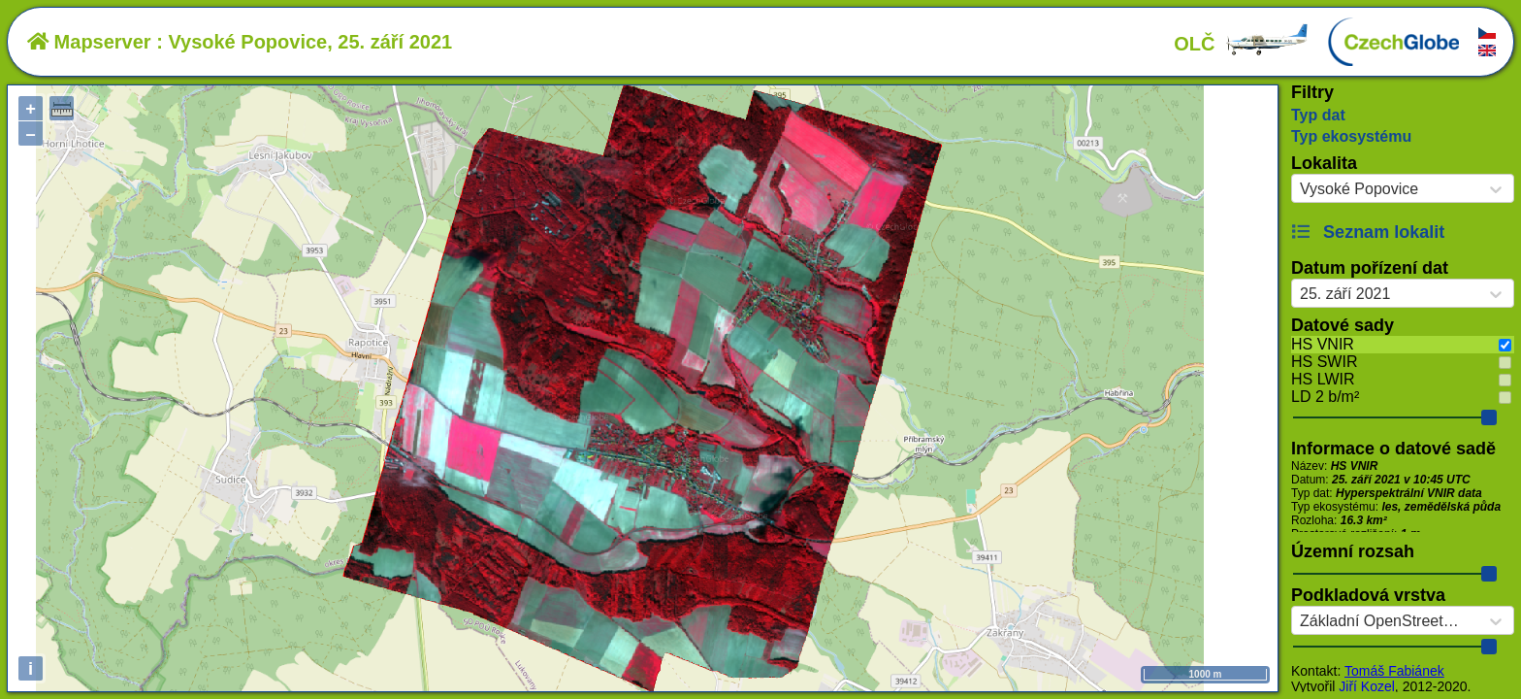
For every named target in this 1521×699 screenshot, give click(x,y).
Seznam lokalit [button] (1367, 232)
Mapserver (89, 41)
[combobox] (1300, 189)
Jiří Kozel (1367, 686)
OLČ (1242, 43)
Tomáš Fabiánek (1394, 671)
